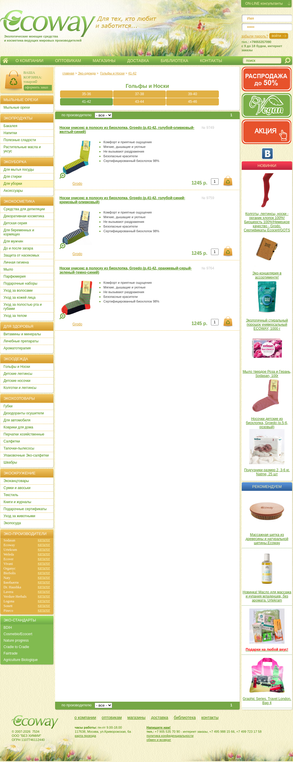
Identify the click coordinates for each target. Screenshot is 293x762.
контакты (210, 717)
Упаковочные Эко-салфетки (26, 455)
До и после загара (18, 248)
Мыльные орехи (17, 107)
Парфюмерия (15, 276)
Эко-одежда (87, 73)
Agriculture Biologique (21, 660)
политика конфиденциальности (169, 735)
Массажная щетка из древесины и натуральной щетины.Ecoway (267, 539)
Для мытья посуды (19, 170)
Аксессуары (13, 191)
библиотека (185, 717)
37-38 (139, 94)
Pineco (8, 611)
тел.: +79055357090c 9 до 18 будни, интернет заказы (261, 46)
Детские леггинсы (18, 374)
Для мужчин (13, 241)
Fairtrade (11, 653)
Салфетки (12, 441)
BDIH (8, 628)
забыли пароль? (254, 36)
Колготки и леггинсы (20, 388)
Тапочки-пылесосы (19, 448)
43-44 (139, 102)
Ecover (8, 559)
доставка (159, 717)
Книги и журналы (17, 502)
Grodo (77, 184)
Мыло (8, 269)
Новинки (267, 165)
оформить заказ (36, 87)
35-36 (86, 94)
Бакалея (10, 126)
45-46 (192, 102)
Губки (8, 406)
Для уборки (13, 184)
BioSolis (10, 573)
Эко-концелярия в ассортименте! (266, 275)
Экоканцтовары (16, 481)
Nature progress (16, 640)
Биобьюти (11, 582)
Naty (7, 578)
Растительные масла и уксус (22, 149)
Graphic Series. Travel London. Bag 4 (267, 701)
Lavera (8, 592)
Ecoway (9, 545)
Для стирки (13, 177)
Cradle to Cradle (16, 647)
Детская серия (15, 223)
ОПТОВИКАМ (68, 60)
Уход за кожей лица (19, 297)
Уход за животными (19, 516)
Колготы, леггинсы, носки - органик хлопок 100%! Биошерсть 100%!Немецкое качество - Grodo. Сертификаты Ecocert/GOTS (267, 222)
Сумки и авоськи (17, 488)
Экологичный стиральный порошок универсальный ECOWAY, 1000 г (267, 324)
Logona (9, 601)
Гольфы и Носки (112, 73)
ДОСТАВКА (138, 60)
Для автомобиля (17, 420)
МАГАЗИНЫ (104, 60)
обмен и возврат (158, 740)
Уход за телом (15, 316)
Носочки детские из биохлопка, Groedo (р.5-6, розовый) (267, 423)
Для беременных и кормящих (19, 232)
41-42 (132, 73)
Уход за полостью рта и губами (23, 307)
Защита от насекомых (21, 255)
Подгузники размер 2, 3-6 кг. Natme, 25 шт (267, 472)
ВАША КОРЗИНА (32, 74)
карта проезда (85, 735)
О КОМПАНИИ (29, 60)
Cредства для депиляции (24, 209)
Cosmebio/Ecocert (18, 634)
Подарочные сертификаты (25, 509)
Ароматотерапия (17, 348)
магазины (136, 717)
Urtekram (10, 550)
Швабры (10, 462)
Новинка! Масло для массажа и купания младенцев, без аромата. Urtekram (267, 596)
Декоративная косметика (24, 216)
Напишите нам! (158, 727)
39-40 (192, 94)
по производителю (77, 115)
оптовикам (112, 717)
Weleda (9, 554)
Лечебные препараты (21, 341)
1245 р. (199, 182)
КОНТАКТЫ (211, 60)
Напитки (10, 133)
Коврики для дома (18, 427)
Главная (5, 60)
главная (68, 73)
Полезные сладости (20, 140)
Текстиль (11, 495)
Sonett (8, 606)
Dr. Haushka (12, 587)
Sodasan (9, 540)
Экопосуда (12, 523)
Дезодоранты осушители (24, 413)
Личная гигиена (16, 262)
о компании (85, 717)
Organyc (10, 568)
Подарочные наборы (20, 283)
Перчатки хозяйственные (24, 434)
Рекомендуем (267, 486)
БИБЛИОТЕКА (174, 60)
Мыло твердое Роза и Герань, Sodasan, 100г (267, 374)
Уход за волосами (18, 290)
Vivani (8, 564)
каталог (44, 540)
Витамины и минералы (22, 334)
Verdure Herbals (15, 596)
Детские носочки (17, 381)
